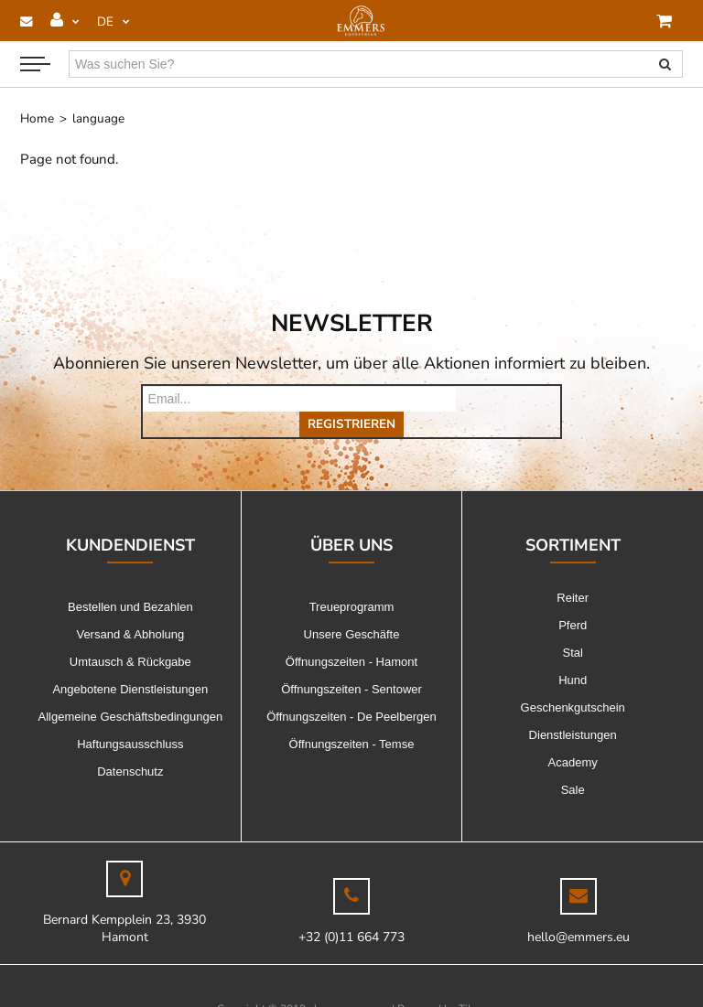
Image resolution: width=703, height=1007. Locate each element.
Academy (573, 737)
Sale (573, 764)
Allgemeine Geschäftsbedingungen (130, 691)
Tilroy (473, 983)
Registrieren (508, 398)
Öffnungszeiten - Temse (352, 718)
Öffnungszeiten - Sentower (351, 663)
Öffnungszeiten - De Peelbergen (351, 691)
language (98, 118)
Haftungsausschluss (130, 718)
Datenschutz (130, 746)
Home (37, 118)
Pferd (572, 599)
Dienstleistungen (573, 709)
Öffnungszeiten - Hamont (351, 636)
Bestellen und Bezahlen (130, 581)
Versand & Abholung (130, 609)
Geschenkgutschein (573, 682)
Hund (572, 654)
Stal (572, 627)
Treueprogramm (352, 581)
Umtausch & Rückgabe (130, 636)
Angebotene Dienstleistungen (130, 663)
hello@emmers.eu (578, 911)
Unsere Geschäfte (352, 609)
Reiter (573, 572)
